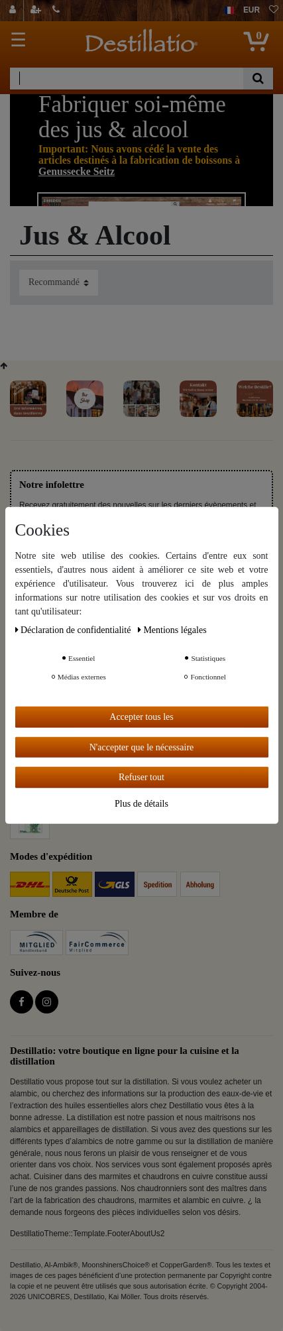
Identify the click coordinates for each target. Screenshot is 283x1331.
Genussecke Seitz (76, 171)
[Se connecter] (14, 10)
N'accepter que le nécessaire (141, 747)
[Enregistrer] (37, 10)
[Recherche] (258, 78)
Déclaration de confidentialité (74, 630)
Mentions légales (172, 630)
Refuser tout (141, 777)
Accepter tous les (141, 717)
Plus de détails (141, 803)
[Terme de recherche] (126, 78)
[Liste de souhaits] (273, 10)
